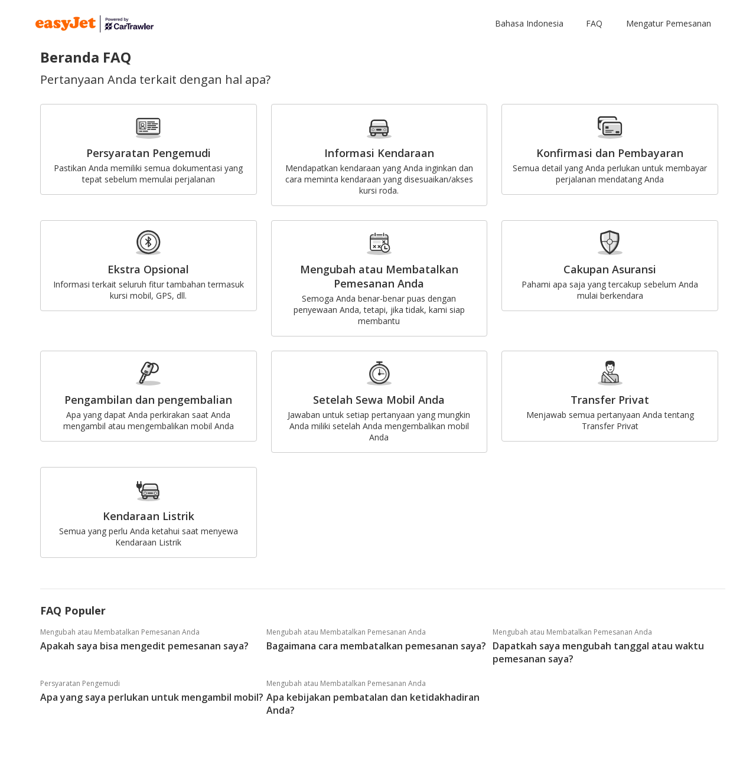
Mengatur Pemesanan (668, 23)
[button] (531, 23)
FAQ (594, 23)
